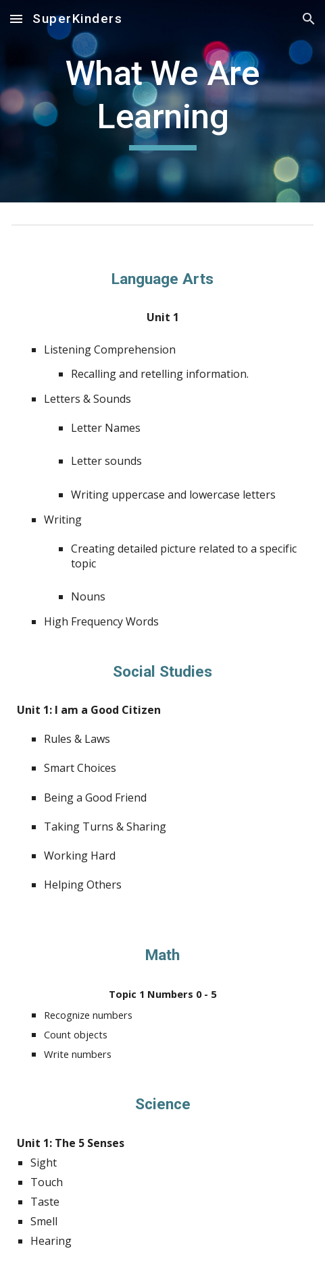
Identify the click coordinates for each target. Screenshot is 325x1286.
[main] (162, 101)
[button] (16, 18)
